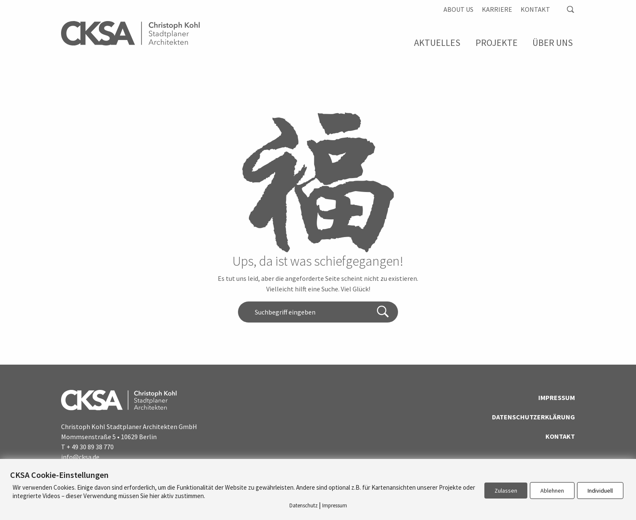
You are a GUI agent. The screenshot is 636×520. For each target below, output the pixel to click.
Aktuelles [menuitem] (437, 42)
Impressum (556, 397)
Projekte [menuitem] (497, 42)
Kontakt (535, 9)
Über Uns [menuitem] (552, 42)
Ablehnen (552, 490)
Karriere (497, 9)
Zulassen (505, 490)
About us (458, 9)
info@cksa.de (80, 457)
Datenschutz (303, 505)
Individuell (600, 490)
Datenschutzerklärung (533, 417)
